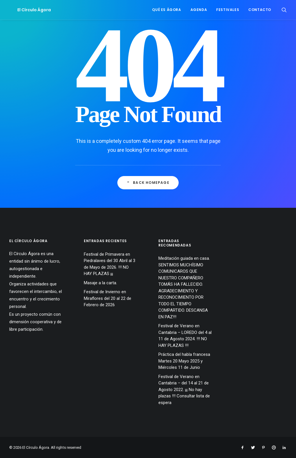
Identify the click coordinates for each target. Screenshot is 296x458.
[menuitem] (166, 10)
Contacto (259, 9)
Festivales (227, 9)
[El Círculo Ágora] (26, 10)
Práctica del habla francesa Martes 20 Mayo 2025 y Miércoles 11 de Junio (184, 361)
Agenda (198, 9)
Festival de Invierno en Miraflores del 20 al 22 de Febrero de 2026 (107, 298)
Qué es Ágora (166, 9)
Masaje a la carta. (100, 282)
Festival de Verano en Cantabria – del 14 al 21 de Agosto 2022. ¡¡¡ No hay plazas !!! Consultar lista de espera (184, 389)
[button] (284, 10)
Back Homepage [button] (148, 182)
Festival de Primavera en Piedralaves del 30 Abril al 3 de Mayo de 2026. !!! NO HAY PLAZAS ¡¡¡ (109, 264)
